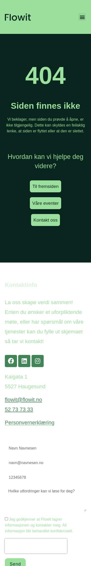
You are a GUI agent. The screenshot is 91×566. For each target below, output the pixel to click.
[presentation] (36, 546)
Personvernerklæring (29, 423)
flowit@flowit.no (23, 400)
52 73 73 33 (19, 409)
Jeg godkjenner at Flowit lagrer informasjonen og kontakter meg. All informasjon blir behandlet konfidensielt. (39, 525)
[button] (82, 17)
